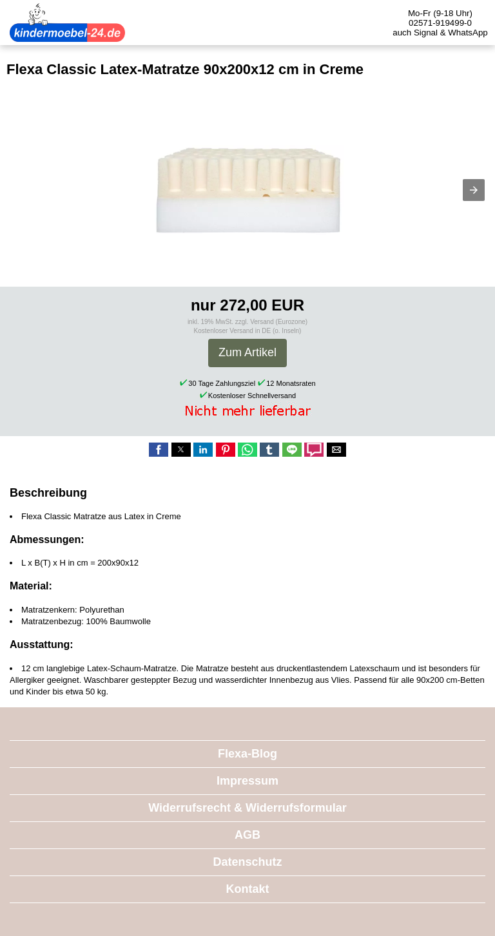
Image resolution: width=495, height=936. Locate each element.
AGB (247, 834)
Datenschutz (247, 861)
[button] (474, 190)
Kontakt (247, 889)
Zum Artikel (247, 352)
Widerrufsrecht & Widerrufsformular (247, 807)
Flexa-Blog (247, 753)
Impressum (247, 780)
